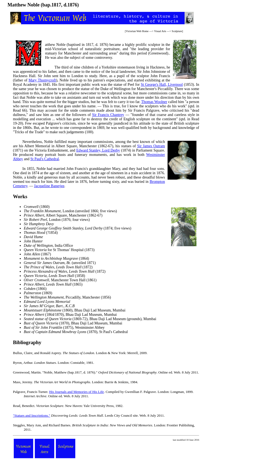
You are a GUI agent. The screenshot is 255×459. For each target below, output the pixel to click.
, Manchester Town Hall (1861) (60, 280)
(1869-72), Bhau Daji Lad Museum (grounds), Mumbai (90, 319)
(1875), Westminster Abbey (64, 328)
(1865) (53, 284)
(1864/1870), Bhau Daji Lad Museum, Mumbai (70, 315)
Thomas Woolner (154, 102)
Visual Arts (160, 31)
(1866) (35, 289)
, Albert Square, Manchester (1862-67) (63, 215)
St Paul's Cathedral (44, 159)
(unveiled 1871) (60, 263)
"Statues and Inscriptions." (31, 415)
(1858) (54, 276)
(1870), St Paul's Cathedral (76, 332)
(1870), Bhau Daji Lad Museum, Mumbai (73, 323)
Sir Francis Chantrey (108, 115)
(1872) (58, 267)
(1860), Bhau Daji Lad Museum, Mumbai (74, 310)
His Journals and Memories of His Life (76, 392)
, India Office (48, 246)
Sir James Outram (151, 146)
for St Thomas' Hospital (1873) (59, 250)
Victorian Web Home (137, 31)
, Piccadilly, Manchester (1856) (67, 297)
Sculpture (177, 31)
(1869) (38, 293)
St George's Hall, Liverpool (162, 85)
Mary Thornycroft (42, 80)
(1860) (37, 207)
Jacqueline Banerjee (49, 186)
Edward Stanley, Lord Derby (98, 150)
